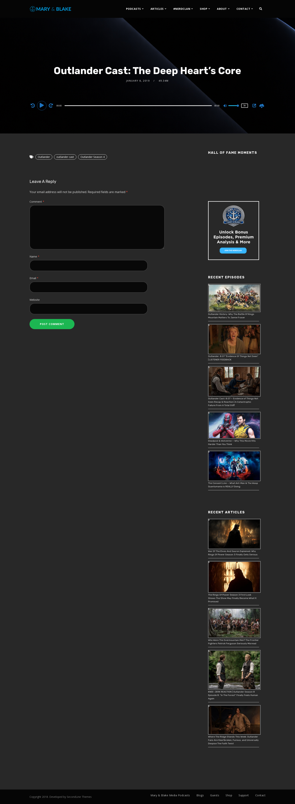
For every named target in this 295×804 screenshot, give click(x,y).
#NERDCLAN (181, 9)
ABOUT (222, 9)
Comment (37, 201)
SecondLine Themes (79, 797)
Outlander (44, 157)
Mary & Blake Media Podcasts (170, 795)
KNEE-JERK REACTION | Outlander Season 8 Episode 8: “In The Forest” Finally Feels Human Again (233, 695)
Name (34, 256)
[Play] (42, 105)
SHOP (203, 9)
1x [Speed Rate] (244, 106)
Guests (214, 795)
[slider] (138, 105)
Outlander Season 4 (93, 157)
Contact (260, 795)
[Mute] (225, 106)
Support (244, 795)
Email (34, 278)
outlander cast (65, 157)
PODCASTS (133, 9)
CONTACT (243, 9)
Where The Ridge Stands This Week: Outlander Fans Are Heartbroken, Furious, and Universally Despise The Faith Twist (233, 740)
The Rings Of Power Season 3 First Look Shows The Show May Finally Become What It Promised (232, 598)
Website (35, 300)
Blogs (200, 795)
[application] (139, 105)
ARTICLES (157, 9)
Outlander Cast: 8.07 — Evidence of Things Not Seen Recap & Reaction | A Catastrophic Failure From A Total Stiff (233, 402)
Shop (229, 795)
